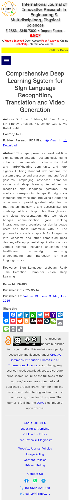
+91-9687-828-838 (35, 488)
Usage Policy (35, 454)
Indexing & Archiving (35, 428)
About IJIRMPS (35, 423)
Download (10, 145)
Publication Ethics (35, 434)
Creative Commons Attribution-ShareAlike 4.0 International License (34, 360)
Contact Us (35, 474)
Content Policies (35, 460)
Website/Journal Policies (35, 448)
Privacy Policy (35, 465)
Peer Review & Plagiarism (35, 440)
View (53, 140)
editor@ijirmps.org (35, 493)
